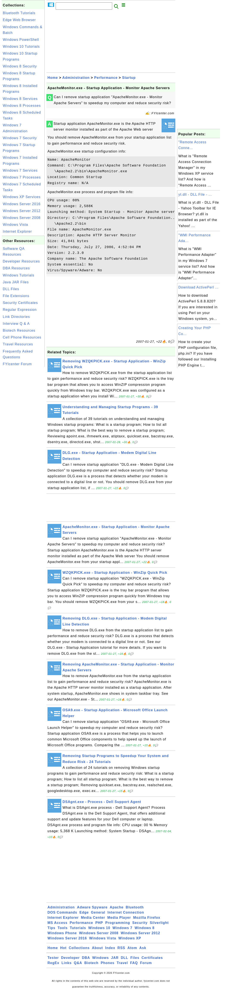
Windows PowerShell (21, 39)
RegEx (53, 963)
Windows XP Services (21, 197)
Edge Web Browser (19, 20)
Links (66, 963)
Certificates (152, 958)
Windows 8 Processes (22, 105)
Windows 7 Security (20, 138)
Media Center (93, 917)
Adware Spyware (92, 907)
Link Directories (16, 317)
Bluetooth (135, 907)
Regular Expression (20, 309)
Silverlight (159, 923)
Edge (84, 912)
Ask (142, 948)
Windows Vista (15, 224)
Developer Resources (21, 261)
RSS (121, 948)
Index (110, 948)
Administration (76, 77)
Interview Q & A (16, 323)
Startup (129, 77)
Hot (63, 948)
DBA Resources (16, 268)
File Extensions (16, 296)
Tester (53, 958)
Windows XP (129, 938)
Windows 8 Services (20, 99)
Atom (132, 948)
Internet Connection (125, 912)
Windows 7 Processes (22, 177)
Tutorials (78, 928)
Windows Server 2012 (22, 211)
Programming (117, 923)
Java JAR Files (16, 282)
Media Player (119, 917)
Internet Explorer (17, 231)
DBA (86, 958)
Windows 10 (99, 928)
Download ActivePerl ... (198, 287)
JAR (115, 958)
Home (52, 77)
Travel (122, 963)
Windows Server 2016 (22, 204)
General (98, 912)
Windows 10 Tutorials (21, 46)
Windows (100, 958)
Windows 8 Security (20, 66)
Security (139, 923)
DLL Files (11, 289)
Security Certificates (20, 303)
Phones (108, 963)
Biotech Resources (19, 330)
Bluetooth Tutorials (19, 13)
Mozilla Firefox (146, 917)
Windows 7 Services (20, 170)
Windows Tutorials (18, 275)
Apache (117, 907)
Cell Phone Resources (22, 337)
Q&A (78, 963)
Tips (51, 928)
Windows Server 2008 (22, 218)
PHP (99, 923)
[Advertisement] (23, 432)
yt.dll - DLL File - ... (195, 194)
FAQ (134, 963)
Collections (79, 948)
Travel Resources (18, 344)
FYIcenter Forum (17, 364)
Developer (70, 958)
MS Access (57, 923)
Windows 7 (122, 928)
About (97, 948)
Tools (62, 928)
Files (134, 958)
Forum (146, 963)
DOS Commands (62, 912)
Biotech (91, 963)
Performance (106, 77)
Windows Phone (62, 933)
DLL (124, 958)
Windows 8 (144, 928)
